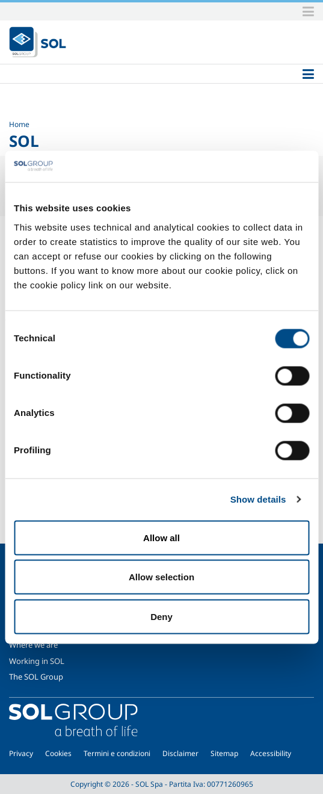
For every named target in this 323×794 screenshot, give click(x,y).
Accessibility (270, 753)
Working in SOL (36, 661)
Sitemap (224, 753)
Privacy (21, 753)
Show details (258, 499)
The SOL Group (36, 676)
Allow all (161, 537)
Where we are (33, 644)
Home (19, 124)
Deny (161, 616)
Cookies (58, 753)
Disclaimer (180, 753)
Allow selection (161, 577)
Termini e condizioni (117, 753)
